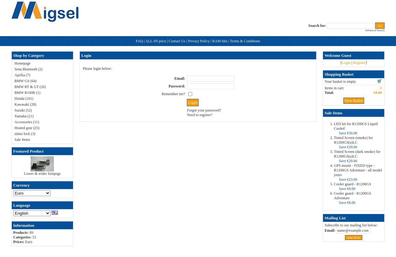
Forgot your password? (204, 110)
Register (359, 63)
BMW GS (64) (26, 81)
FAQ (139, 41)
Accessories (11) (27, 122)
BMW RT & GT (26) (30, 87)
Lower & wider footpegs (42, 173)
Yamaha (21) (24, 116)
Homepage (23, 63)
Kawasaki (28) (25, 104)
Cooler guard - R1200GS (352, 184)
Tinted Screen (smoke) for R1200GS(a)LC (353, 140)
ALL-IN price (155, 41)
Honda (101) (24, 98)
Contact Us (177, 41)
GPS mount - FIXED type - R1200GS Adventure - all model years (358, 170)
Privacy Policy (198, 41)
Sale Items (22, 139)
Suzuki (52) (23, 110)
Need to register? (199, 115)
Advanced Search (375, 30)
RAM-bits (219, 41)
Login (346, 63)
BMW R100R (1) (28, 93)
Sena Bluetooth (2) (29, 69)
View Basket (353, 101)
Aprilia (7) (22, 75)
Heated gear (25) (27, 128)
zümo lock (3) (25, 134)
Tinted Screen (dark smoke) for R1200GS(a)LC (357, 154)
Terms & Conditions (245, 41)
